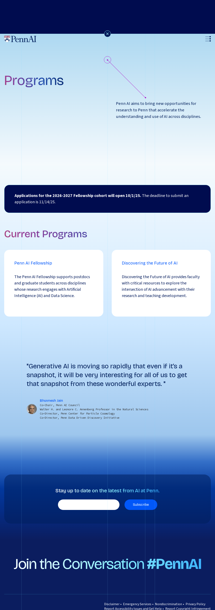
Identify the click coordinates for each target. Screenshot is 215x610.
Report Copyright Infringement (188, 600)
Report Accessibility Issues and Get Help (133, 600)
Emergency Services (137, 595)
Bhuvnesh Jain (51, 392)
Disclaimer (111, 595)
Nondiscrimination (168, 595)
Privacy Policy (195, 595)
